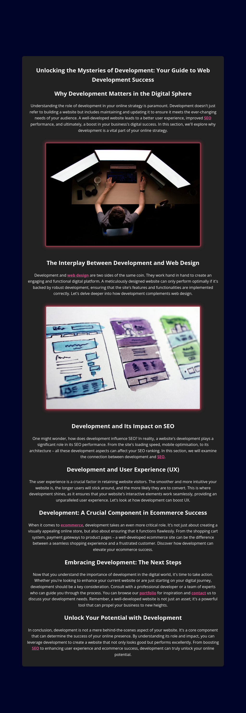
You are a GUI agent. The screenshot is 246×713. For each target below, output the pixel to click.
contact (198, 593)
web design (78, 275)
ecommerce (72, 525)
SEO (207, 118)
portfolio (147, 593)
